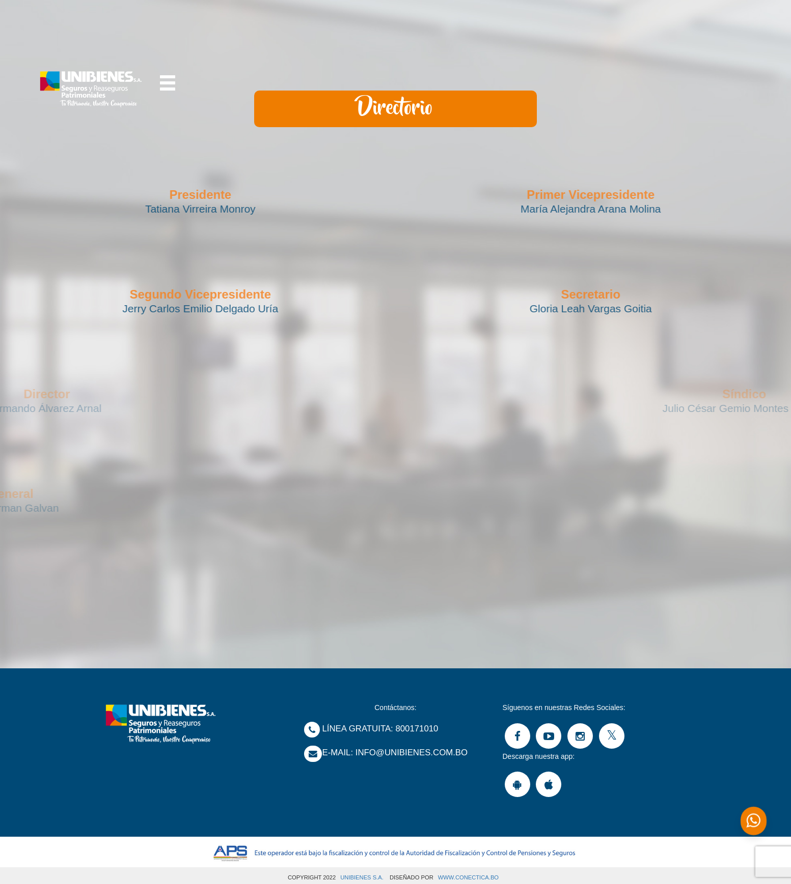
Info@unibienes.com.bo (412, 752)
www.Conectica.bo (468, 877)
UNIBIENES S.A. (362, 877)
